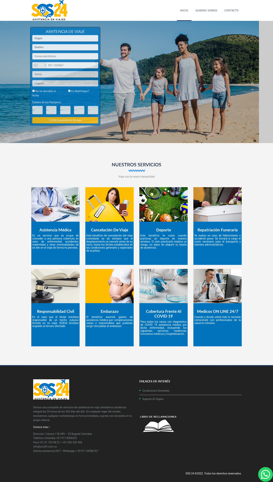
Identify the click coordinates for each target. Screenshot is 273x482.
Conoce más (41, 427)
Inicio (184, 10)
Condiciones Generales (155, 390)
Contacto (231, 10)
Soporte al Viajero (153, 399)
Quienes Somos (206, 10)
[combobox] (41, 65)
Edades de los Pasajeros (47, 102)
